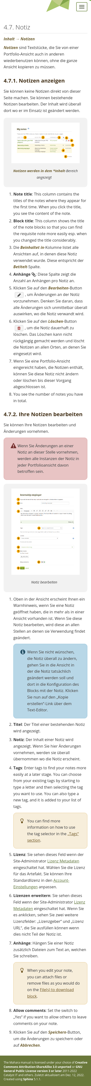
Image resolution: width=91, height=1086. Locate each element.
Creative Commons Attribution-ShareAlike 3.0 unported (45, 1064)
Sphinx (28, 1079)
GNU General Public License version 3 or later (43, 1069)
